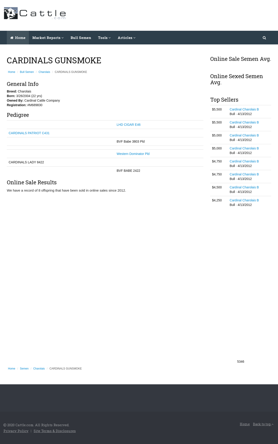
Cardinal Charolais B (244, 109)
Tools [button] (104, 37)
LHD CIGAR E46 (129, 124)
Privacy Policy (15, 431)
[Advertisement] (192, 15)
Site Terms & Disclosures (55, 431)
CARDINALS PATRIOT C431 (29, 133)
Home (17, 37)
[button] (264, 37)
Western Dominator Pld (133, 154)
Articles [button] (127, 37)
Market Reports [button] (48, 37)
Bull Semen (81, 37)
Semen (24, 368)
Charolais (44, 72)
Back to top (263, 424)
